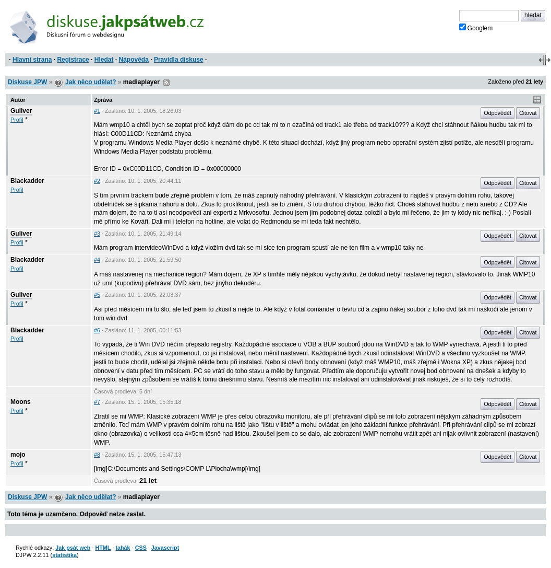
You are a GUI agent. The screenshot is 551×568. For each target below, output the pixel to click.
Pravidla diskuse (178, 59)
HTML (103, 547)
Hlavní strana (32, 59)
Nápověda (134, 59)
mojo (18, 454)
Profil (16, 120)
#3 (97, 233)
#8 (97, 454)
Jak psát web (72, 547)
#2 (97, 181)
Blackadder (27, 180)
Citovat (528, 113)
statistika (64, 555)
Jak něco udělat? (90, 82)
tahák (122, 547)
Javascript (165, 547)
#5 (97, 295)
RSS (166, 82)
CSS (141, 547)
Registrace (73, 59)
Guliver (21, 110)
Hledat (104, 59)
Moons (20, 401)
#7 (97, 402)
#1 (97, 111)
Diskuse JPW (27, 82)
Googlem (476, 28)
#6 (97, 330)
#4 (97, 260)
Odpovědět (497, 113)
